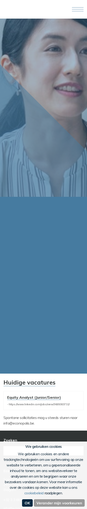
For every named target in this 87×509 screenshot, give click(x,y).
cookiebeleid (34, 493)
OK (27, 503)
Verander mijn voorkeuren (59, 503)
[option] (43, 108)
